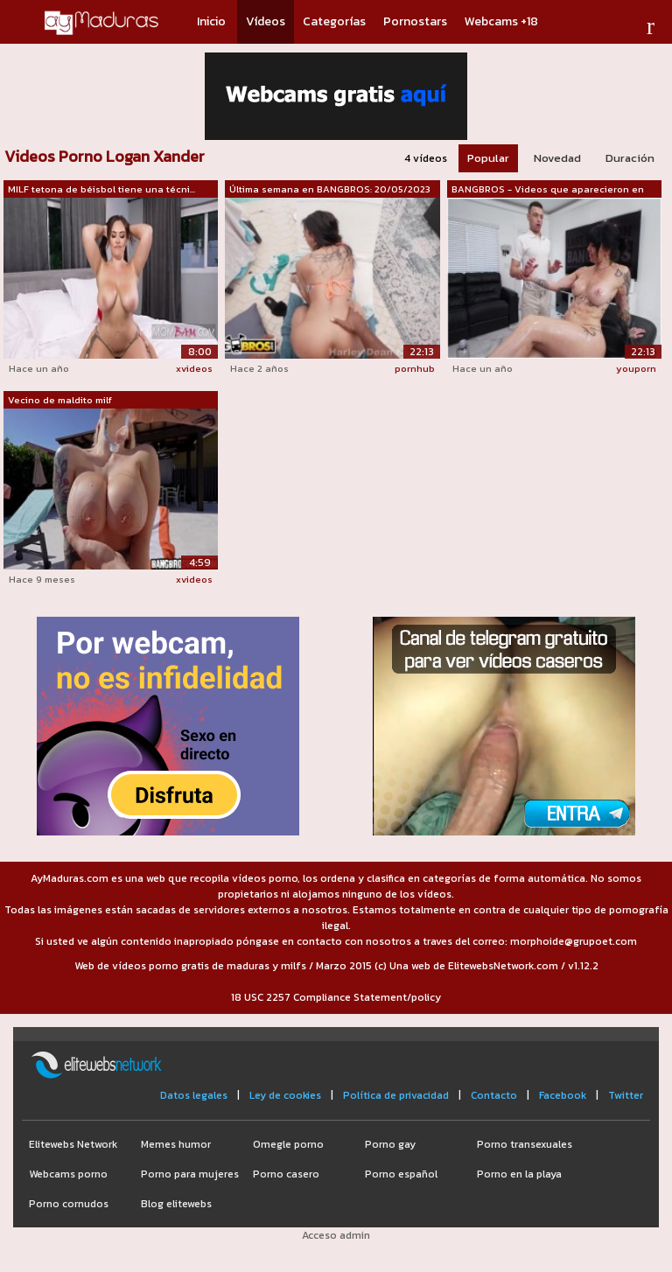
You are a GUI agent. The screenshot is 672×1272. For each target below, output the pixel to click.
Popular (488, 158)
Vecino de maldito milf (60, 400)
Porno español (401, 1174)
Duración (630, 158)
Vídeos (265, 21)
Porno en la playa (519, 1174)
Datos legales (194, 1095)
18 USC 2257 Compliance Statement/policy (336, 997)
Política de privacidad (396, 1095)
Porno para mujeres (190, 1174)
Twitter (625, 1095)
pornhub (415, 368)
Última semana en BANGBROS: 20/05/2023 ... (329, 190)
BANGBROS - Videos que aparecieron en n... (548, 190)
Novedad (557, 158)
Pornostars (415, 21)
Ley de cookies (285, 1095)
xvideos (194, 368)
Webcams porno (68, 1174)
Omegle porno (288, 1144)
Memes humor (176, 1144)
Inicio (211, 21)
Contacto (494, 1095)
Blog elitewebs (176, 1204)
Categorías (334, 21)
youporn (636, 368)
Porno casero (286, 1174)
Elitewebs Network (73, 1144)
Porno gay (390, 1144)
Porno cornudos (68, 1204)
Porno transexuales (524, 1144)
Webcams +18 (501, 21)
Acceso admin (336, 1235)
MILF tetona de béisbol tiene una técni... (101, 189)
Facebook (562, 1095)
